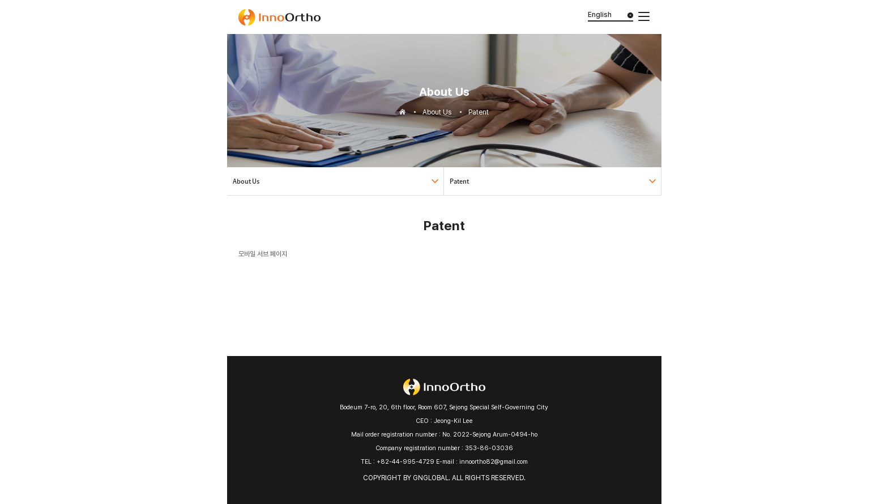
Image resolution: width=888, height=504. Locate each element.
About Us (246, 181)
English (600, 15)
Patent (459, 181)
